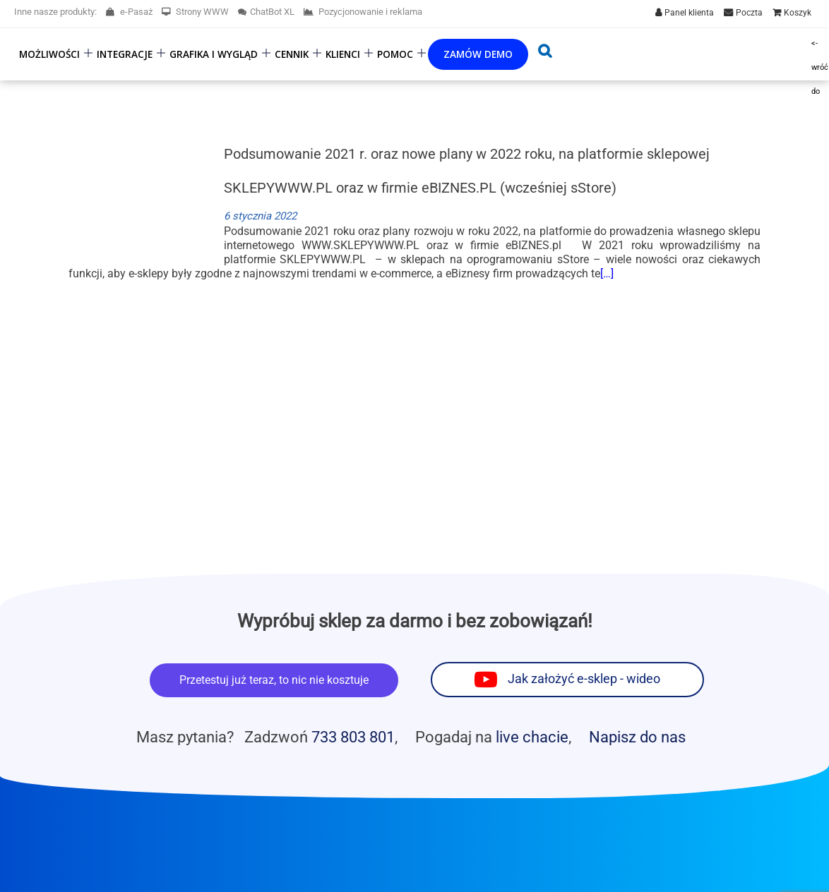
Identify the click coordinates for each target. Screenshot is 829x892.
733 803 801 (353, 737)
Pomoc (395, 54)
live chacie (532, 737)
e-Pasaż (129, 11)
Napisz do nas (637, 737)
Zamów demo (478, 54)
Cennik (292, 54)
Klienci (343, 54)
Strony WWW (195, 11)
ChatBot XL (266, 11)
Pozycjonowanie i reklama (363, 11)
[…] (607, 273)
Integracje (125, 54)
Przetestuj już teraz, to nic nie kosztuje (274, 680)
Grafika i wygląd (213, 54)
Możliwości (49, 54)
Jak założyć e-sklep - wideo (584, 679)
